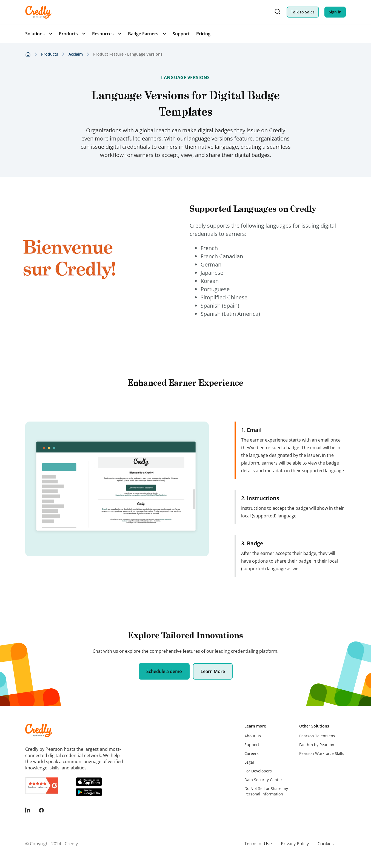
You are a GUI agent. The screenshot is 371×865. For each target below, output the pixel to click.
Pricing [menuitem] (203, 34)
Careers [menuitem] (251, 753)
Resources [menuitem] (103, 34)
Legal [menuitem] (249, 762)
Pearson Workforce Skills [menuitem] (321, 753)
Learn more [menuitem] (255, 726)
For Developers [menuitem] (258, 771)
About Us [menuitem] (252, 735)
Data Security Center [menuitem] (263, 779)
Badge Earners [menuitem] (143, 34)
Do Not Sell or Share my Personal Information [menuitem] (266, 791)
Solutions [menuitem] (35, 34)
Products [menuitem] (68, 34)
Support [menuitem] (181, 34)
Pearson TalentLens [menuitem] (317, 735)
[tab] (290, 450)
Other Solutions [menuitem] (314, 726)
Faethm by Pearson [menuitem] (316, 744)
